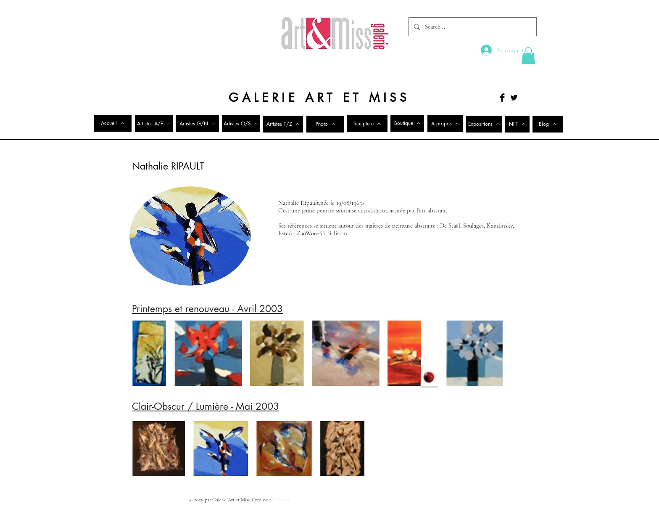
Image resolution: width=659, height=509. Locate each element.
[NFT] (517, 124)
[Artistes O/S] (241, 123)
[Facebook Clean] (486, 499)
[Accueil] (113, 123)
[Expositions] (484, 124)
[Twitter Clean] (497, 499)
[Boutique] (407, 123)
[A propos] (445, 123)
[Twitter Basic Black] (514, 97)
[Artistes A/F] (154, 123)
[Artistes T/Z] (283, 124)
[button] (528, 55)
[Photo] (325, 124)
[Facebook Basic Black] (502, 97)
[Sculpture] (367, 123)
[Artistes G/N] (197, 123)
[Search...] (472, 27)
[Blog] (547, 124)
